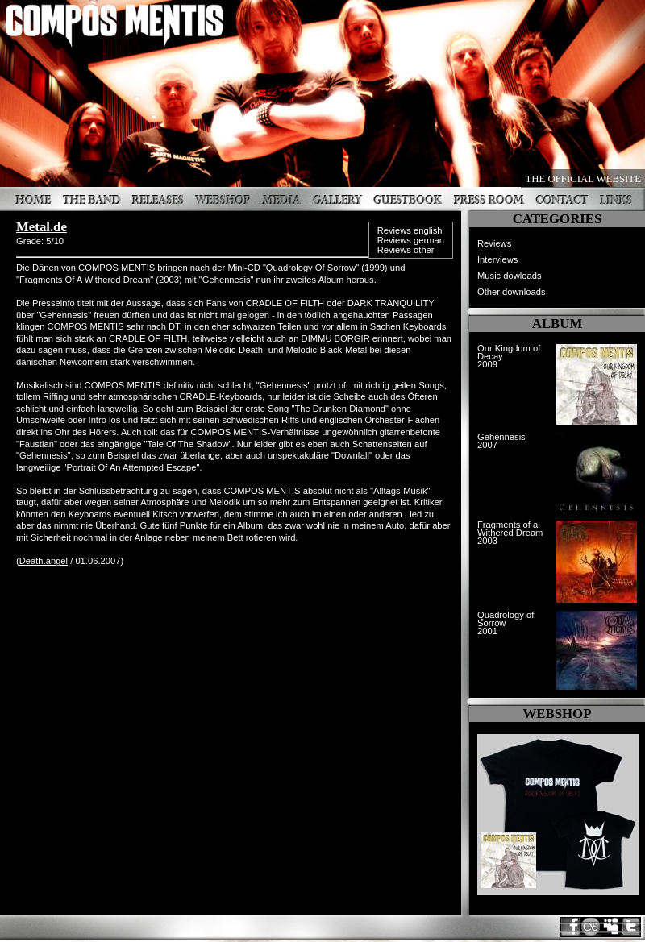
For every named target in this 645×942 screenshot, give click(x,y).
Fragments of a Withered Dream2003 (510, 533)
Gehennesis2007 (501, 441)
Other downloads (511, 292)
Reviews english (410, 230)
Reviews (494, 243)
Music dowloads (509, 275)
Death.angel (43, 561)
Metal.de (41, 226)
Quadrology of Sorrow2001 (505, 623)
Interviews (497, 259)
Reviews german (410, 240)
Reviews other (406, 250)
